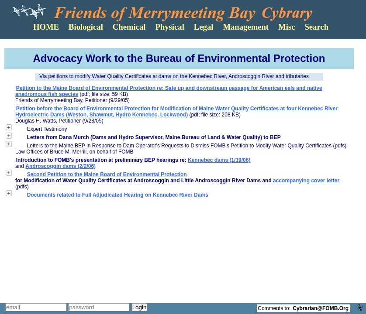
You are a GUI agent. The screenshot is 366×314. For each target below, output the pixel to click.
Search (316, 26)
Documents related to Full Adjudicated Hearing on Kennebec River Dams (117, 195)
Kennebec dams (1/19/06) (219, 160)
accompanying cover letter (306, 180)
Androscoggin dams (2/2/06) (60, 166)
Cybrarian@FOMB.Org (321, 308)
